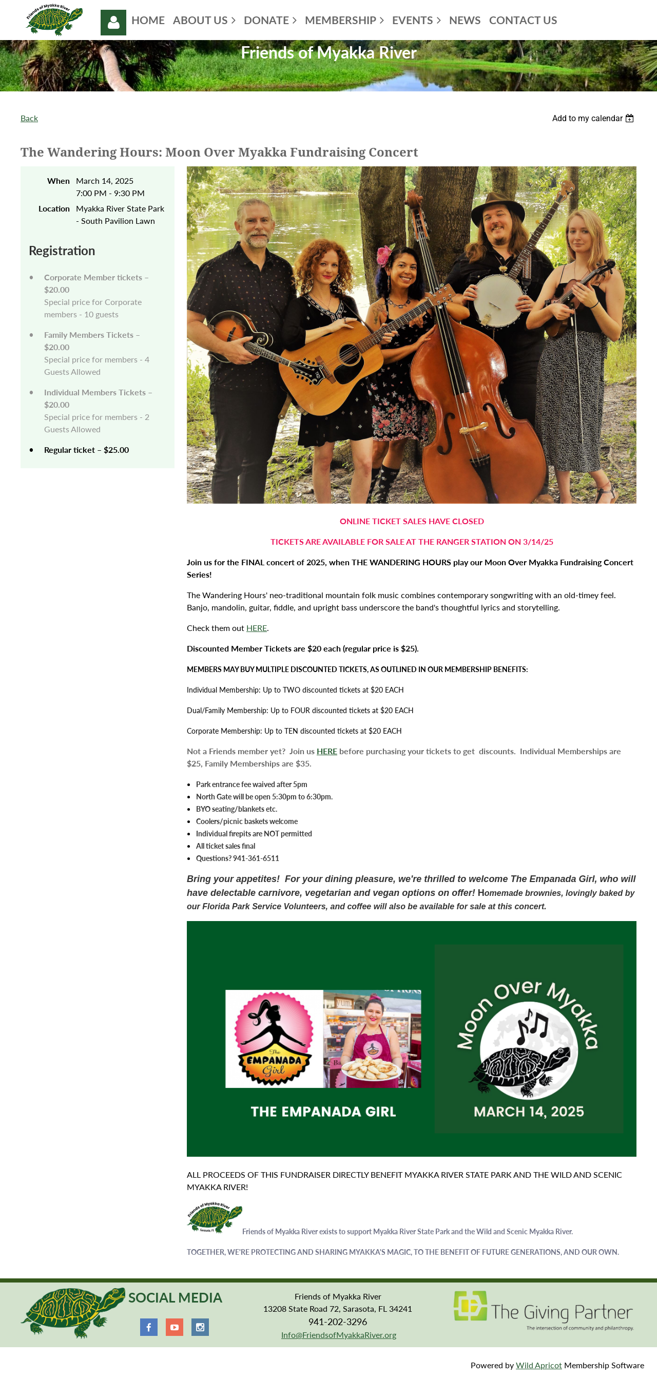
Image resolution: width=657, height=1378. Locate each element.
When (58, 180)
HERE (256, 628)
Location (54, 208)
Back (29, 118)
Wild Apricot (539, 1365)
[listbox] (594, 118)
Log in (113, 22)
